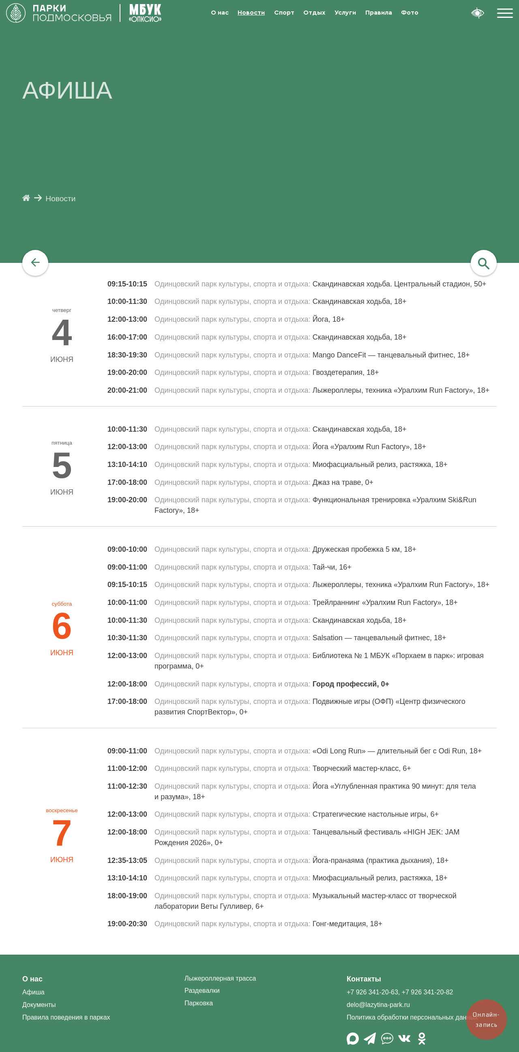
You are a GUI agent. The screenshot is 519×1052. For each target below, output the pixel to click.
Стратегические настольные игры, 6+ (376, 814)
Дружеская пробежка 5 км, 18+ (364, 549)
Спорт (284, 12)
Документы (39, 1004)
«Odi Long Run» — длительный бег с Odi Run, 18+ (397, 751)
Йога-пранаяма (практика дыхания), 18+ (381, 860)
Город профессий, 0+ (351, 684)
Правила (378, 12)
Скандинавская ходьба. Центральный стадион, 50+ (400, 284)
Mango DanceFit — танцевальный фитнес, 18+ (391, 355)
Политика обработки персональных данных (412, 1017)
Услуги (345, 12)
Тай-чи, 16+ (332, 567)
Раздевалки (202, 990)
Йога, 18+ (329, 319)
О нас (220, 12)
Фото (409, 12)
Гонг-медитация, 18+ (347, 924)
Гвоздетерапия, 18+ (346, 372)
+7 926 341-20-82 (427, 992)
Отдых (314, 12)
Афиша (33, 992)
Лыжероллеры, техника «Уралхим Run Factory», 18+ (401, 390)
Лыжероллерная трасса (220, 978)
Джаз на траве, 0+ (343, 482)
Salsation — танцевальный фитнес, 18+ (379, 638)
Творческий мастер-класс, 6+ (362, 768)
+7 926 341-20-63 (372, 992)
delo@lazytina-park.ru (378, 1004)
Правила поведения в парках (66, 1017)
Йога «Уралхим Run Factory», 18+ (369, 447)
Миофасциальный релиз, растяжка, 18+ (380, 464)
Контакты (364, 979)
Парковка (198, 1003)
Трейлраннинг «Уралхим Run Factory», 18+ (385, 602)
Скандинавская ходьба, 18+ (360, 301)
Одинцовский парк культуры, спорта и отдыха (231, 284)
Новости (251, 12)
